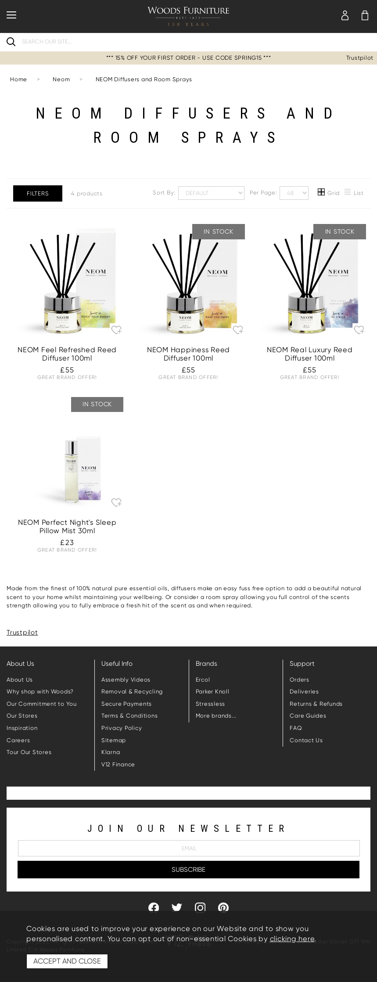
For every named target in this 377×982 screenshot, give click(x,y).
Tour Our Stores (29, 752)
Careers (18, 740)
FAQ (296, 728)
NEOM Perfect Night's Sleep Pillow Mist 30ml (67, 526)
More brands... (216, 715)
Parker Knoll (213, 691)
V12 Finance (118, 764)
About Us (20, 679)
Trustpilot (360, 57)
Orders (299, 679)
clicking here (292, 939)
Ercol (203, 679)
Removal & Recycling (132, 691)
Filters (38, 193)
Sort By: (198, 193)
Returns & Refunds (316, 703)
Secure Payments (126, 703)
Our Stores (22, 715)
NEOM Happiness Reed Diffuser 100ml (188, 354)
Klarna (110, 752)
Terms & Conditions (129, 715)
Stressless (211, 703)
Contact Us (306, 740)
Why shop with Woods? (40, 691)
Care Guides (308, 715)
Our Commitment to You (42, 703)
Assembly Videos (126, 679)
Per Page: (279, 193)
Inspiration (22, 728)
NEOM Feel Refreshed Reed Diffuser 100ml (67, 354)
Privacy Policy (121, 728)
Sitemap (113, 740)
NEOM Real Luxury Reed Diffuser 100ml (310, 354)
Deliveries (304, 691)
